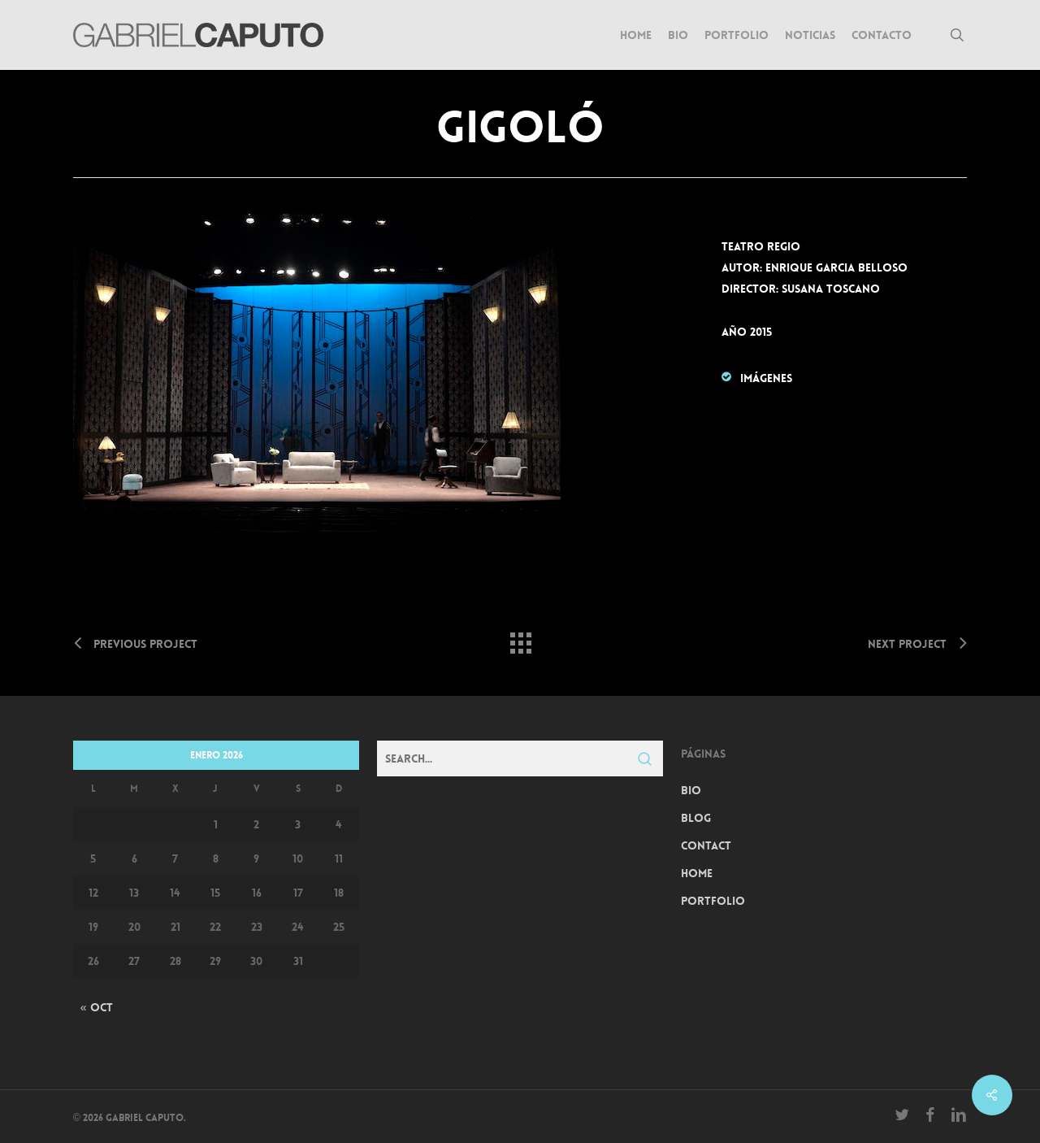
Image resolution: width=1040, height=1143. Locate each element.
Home (697, 873)
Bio (691, 790)
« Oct (96, 1007)
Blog (696, 818)
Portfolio (713, 900)
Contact (706, 845)
